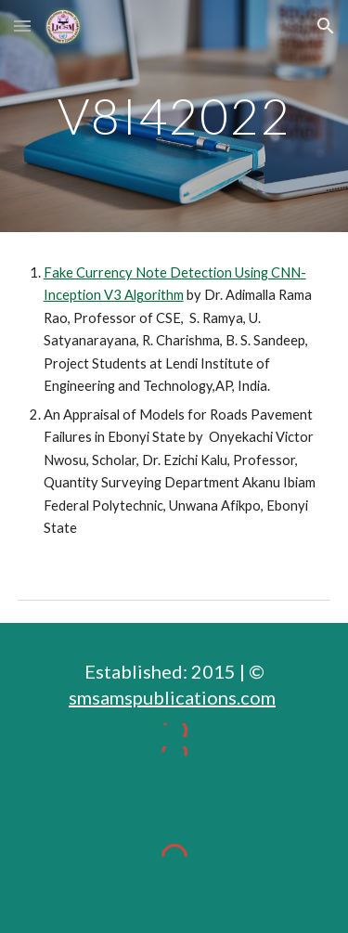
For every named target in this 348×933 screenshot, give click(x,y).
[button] (22, 25)
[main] (174, 116)
